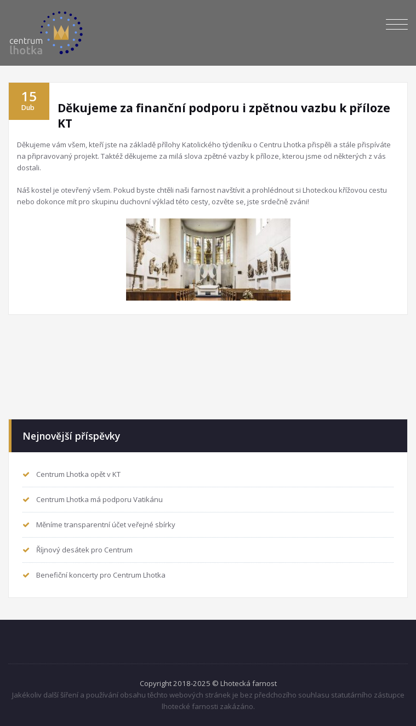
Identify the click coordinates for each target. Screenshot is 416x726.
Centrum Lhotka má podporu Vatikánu (99, 499)
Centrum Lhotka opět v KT (78, 474)
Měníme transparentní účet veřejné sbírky (105, 524)
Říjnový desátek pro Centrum (84, 550)
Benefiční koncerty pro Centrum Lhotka (101, 575)
